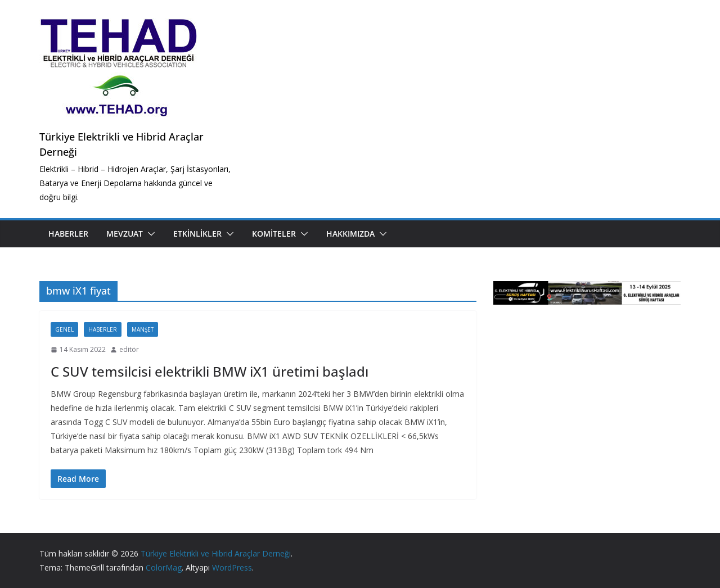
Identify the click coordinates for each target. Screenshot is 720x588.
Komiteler (274, 233)
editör (129, 349)
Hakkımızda (350, 233)
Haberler (68, 233)
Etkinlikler (197, 233)
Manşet (143, 329)
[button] (149, 234)
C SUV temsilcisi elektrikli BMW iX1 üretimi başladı (209, 371)
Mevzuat (124, 233)
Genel (64, 329)
